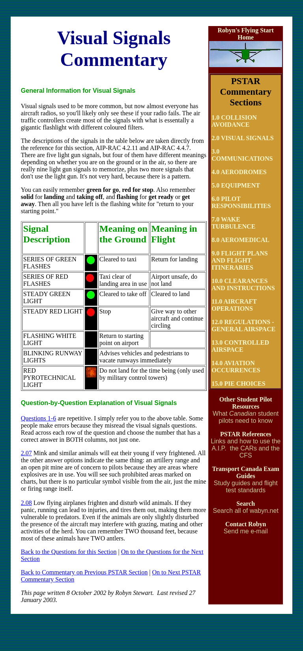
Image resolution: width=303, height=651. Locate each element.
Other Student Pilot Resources (245, 403)
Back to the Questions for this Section (69, 551)
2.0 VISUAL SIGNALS (242, 138)
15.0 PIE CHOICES (238, 383)
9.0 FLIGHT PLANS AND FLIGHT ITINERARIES (239, 260)
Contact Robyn (245, 524)
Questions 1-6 (38, 418)
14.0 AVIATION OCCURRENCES (235, 366)
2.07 (26, 453)
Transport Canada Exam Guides (245, 472)
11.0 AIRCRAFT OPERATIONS (233, 305)
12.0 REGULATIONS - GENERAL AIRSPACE (243, 325)
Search (245, 503)
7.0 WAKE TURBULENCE (233, 223)
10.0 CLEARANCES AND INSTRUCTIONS (243, 284)
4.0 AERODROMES (239, 172)
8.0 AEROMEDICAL (240, 239)
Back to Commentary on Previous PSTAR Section (84, 572)
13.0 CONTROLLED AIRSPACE (240, 346)
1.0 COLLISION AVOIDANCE (234, 121)
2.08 (26, 502)
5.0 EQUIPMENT (235, 185)
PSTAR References (245, 434)
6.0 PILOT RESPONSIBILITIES (241, 202)
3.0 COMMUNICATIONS (242, 155)
